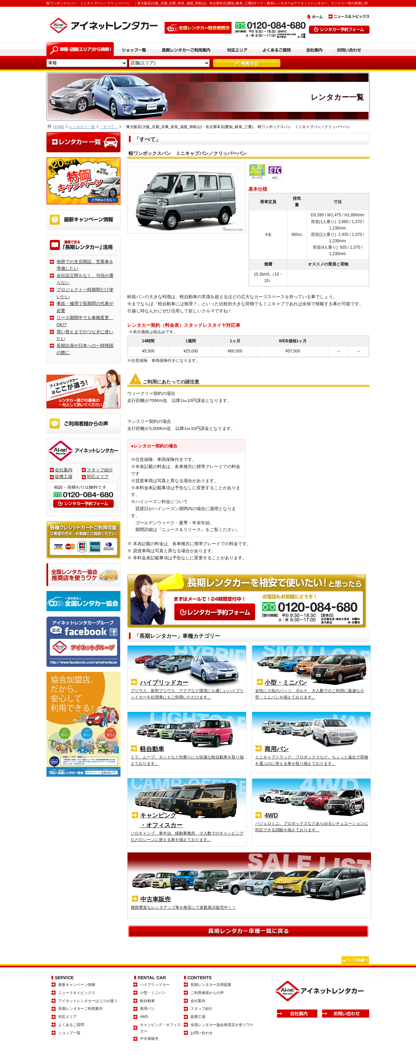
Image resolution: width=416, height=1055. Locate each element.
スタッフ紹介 (100, 469)
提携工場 (63, 476)
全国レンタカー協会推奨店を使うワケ (221, 1025)
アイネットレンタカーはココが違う (87, 1001)
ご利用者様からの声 (207, 993)
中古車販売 (149, 1038)
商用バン (147, 1008)
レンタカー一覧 (82, 127)
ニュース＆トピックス (76, 993)
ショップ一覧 (69, 1033)
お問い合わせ (201, 1033)
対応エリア (98, 476)
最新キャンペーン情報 (76, 985)
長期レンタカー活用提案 (210, 985)
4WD (144, 1017)
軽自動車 (147, 1001)
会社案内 (63, 469)
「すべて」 (108, 127)
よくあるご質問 (71, 1025)
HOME (58, 127)
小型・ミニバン (153, 993)
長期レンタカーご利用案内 (80, 1008)
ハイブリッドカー (155, 985)
